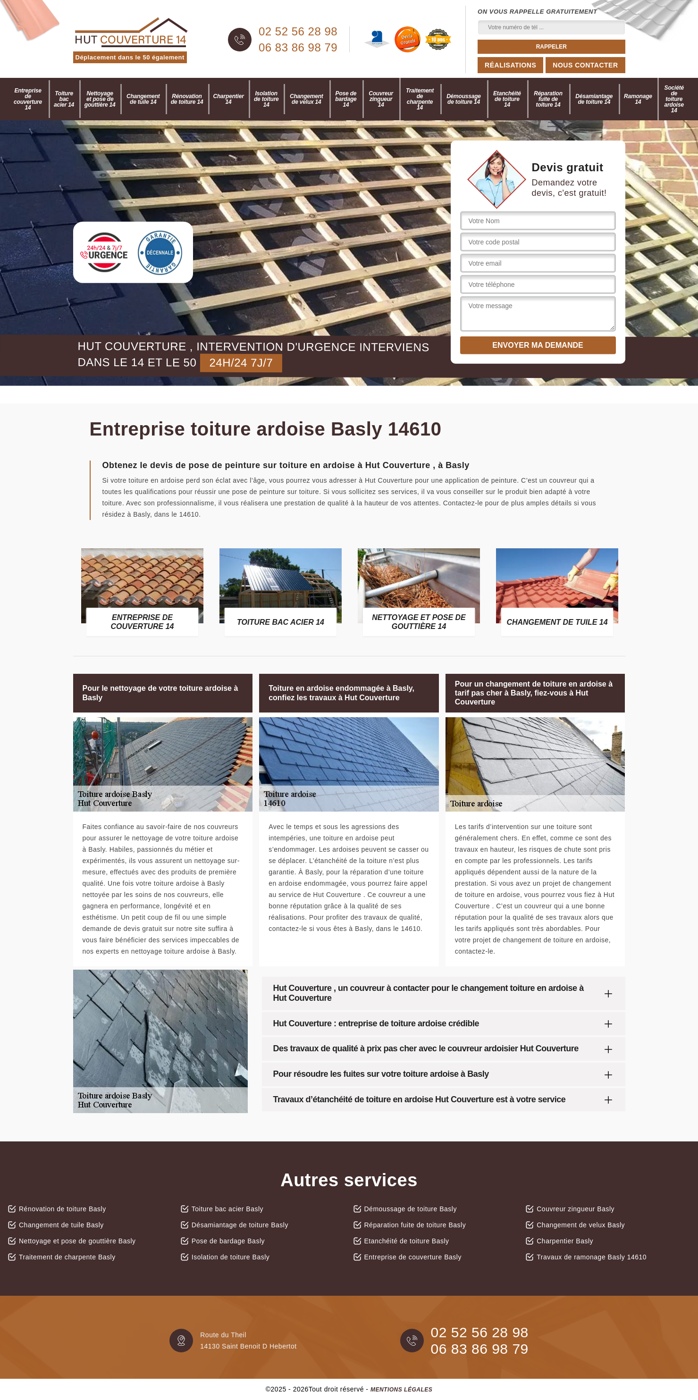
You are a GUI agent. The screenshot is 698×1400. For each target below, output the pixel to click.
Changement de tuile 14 (143, 99)
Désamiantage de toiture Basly (240, 1225)
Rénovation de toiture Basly (62, 1209)
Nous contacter (585, 65)
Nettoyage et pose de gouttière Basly (77, 1241)
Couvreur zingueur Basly (575, 1209)
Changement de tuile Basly (61, 1225)
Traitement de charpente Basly (67, 1257)
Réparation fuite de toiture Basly (415, 1225)
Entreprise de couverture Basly (413, 1257)
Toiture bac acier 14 (64, 99)
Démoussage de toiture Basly (410, 1209)
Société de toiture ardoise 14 (674, 99)
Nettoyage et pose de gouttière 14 (100, 99)
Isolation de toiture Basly (231, 1257)
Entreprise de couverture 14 (28, 99)
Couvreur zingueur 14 (381, 99)
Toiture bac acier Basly (227, 1209)
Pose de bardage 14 (345, 99)
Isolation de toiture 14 (266, 99)
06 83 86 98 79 (298, 47)
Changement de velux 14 (306, 99)
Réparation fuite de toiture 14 (548, 99)
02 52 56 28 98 (298, 31)
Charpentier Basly (565, 1241)
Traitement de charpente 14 (420, 99)
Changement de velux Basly (581, 1225)
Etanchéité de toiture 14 (507, 99)
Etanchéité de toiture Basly (406, 1241)
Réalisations (510, 65)
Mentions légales (401, 1389)
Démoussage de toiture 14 (463, 99)
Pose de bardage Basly (228, 1241)
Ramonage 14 (638, 99)
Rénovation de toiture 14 (187, 99)
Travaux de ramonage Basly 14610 (592, 1257)
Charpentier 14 (228, 99)
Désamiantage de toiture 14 (594, 99)
